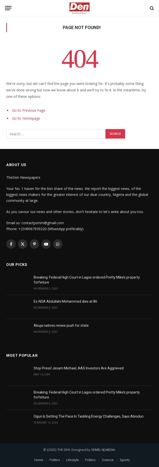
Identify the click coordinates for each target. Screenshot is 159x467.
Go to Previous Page (28, 110)
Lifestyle (72, 460)
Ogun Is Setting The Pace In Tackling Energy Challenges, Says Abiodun (89, 416)
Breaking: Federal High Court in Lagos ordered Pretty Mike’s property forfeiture (87, 279)
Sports (125, 460)
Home (38, 460)
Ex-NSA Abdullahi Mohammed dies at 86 (65, 301)
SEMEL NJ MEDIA (103, 449)
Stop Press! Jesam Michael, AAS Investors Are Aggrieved (79, 368)
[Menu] (8, 8)
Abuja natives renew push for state (61, 325)
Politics (55, 460)
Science (108, 460)
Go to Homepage (26, 118)
